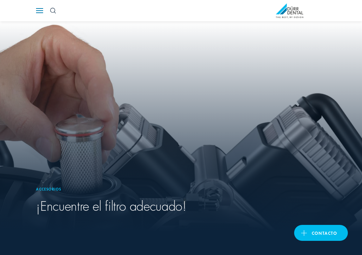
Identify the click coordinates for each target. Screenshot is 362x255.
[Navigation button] (40, 11)
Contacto (324, 233)
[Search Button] (53, 10)
